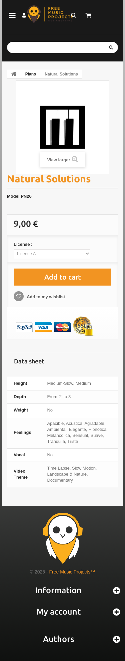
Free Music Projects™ (72, 571)
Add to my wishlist (45, 296)
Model (13, 196)
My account (58, 611)
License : (24, 244)
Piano (30, 74)
